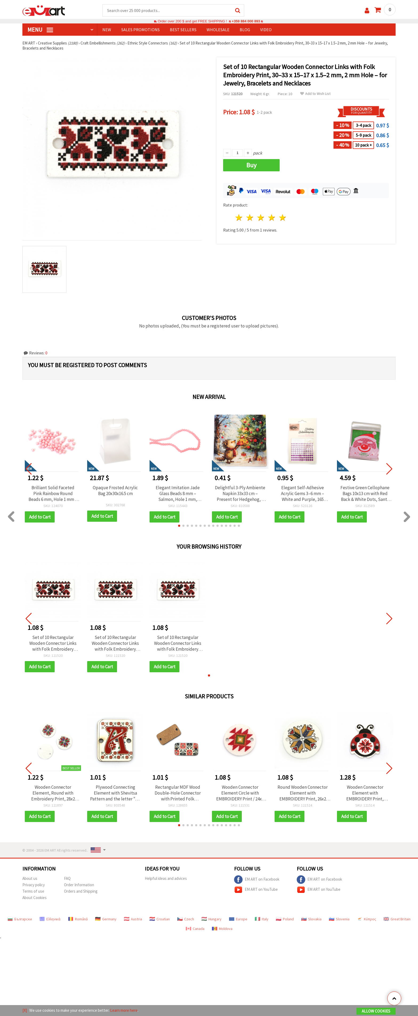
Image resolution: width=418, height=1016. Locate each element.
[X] (24, 1010)
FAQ (67, 878)
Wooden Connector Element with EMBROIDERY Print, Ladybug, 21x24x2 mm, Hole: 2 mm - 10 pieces (365, 793)
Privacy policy (33, 884)
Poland (285, 919)
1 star (239, 217)
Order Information (79, 884)
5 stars (282, 217)
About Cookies (34, 897)
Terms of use (33, 891)
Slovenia (339, 919)
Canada (195, 928)
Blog (245, 29)
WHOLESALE (218, 29)
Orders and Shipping (81, 891)
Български (19, 919)
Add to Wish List (315, 94)
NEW (106, 29)
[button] (179, 526)
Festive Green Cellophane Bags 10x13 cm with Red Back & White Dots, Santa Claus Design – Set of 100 (364, 493)
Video (266, 29)
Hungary (212, 919)
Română (78, 919)
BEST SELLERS (183, 29)
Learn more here (124, 1010)
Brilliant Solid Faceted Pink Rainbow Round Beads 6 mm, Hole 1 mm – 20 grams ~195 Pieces (53, 493)
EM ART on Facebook (256, 879)
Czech (185, 919)
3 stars (261, 217)
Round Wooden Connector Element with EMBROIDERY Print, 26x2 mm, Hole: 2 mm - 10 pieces (303, 793)
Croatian (160, 919)
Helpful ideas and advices (166, 878)
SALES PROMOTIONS (140, 29)
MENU (40, 29)
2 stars (250, 217)
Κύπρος (366, 919)
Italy (261, 919)
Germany (105, 919)
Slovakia (311, 919)
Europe (238, 919)
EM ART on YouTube (256, 889)
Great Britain (397, 919)
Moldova (222, 928)
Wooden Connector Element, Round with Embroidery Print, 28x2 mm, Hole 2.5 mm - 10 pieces (53, 793)
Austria (133, 919)
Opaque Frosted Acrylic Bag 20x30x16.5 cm (115, 490)
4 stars (271, 217)
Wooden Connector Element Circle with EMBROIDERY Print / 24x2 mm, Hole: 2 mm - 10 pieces (240, 793)
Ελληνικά (50, 919)
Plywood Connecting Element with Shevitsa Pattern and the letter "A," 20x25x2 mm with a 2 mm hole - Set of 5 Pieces (115, 793)
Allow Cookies (376, 1011)
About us (29, 878)
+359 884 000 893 (246, 21)
